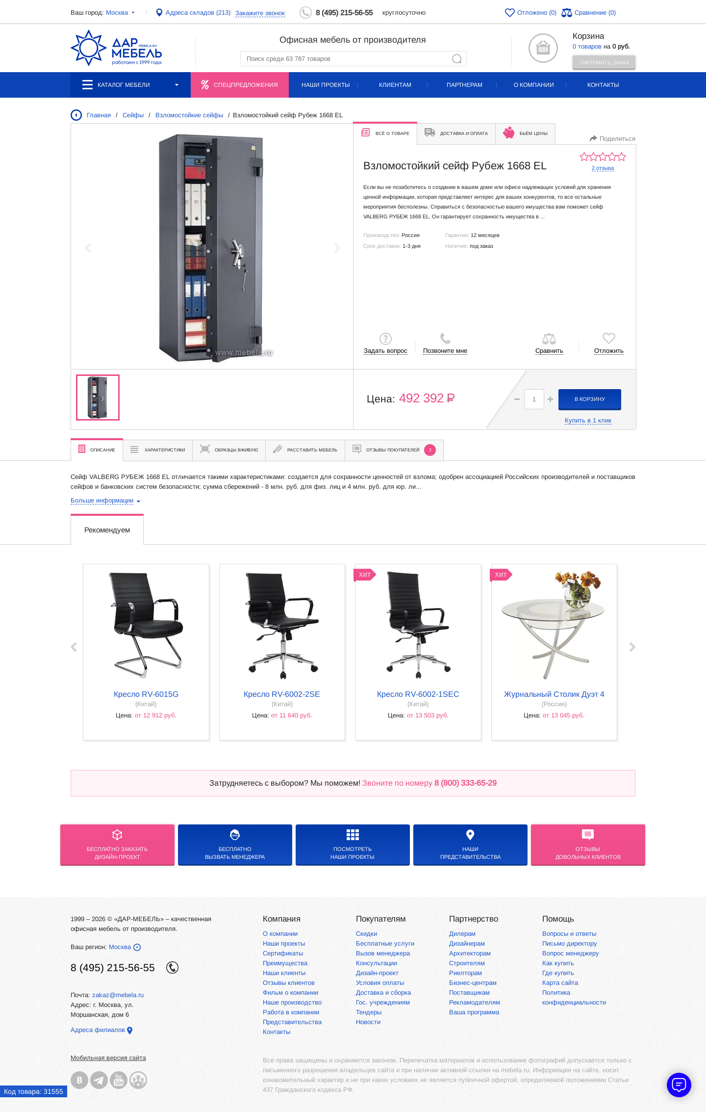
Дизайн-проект (377, 973)
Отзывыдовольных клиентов (588, 844)
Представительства (292, 1022)
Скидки (366, 933)
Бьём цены (525, 132)
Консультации (376, 963)
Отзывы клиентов (289, 982)
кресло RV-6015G (146, 694)
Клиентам (395, 84)
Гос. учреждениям (383, 1002)
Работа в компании (291, 1012)
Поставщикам (469, 992)
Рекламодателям (474, 1002)
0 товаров (587, 46)
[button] (550, 399)
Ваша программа (474, 1012)
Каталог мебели (130, 84)
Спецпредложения (246, 84)
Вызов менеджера (383, 953)
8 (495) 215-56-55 (344, 12)
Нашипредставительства (470, 844)
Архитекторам (470, 953)
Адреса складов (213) (198, 12)
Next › (632, 647)
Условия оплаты (380, 982)
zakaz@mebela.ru (118, 995)
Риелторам (465, 973)
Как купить (558, 963)
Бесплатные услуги (385, 943)
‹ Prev (73, 647)
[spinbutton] (534, 399)
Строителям (467, 963)
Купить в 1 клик (588, 420)
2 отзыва (603, 168)
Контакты (603, 84)
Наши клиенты (284, 973)
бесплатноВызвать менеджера (235, 844)
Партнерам (464, 84)
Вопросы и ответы (569, 933)
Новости (368, 1022)
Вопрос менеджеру (570, 953)
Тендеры (368, 1012)
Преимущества (285, 963)
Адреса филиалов (98, 1029)
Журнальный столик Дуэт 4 (554, 694)
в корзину (590, 399)
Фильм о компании (290, 992)
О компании (534, 84)
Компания (282, 919)
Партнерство (473, 919)
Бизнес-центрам (473, 982)
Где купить (558, 973)
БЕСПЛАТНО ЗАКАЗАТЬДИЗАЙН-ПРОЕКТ (117, 844)
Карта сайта (560, 982)
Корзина (588, 36)
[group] (212, 248)
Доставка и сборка (383, 992)
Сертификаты (283, 953)
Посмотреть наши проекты (352, 844)
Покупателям (381, 919)
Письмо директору (569, 943)
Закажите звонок (260, 13)
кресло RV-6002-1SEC (418, 694)
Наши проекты (326, 84)
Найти (456, 58)
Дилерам (462, 933)
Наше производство (292, 1002)
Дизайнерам (467, 943)
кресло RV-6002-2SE (282, 694)
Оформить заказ (604, 62)
